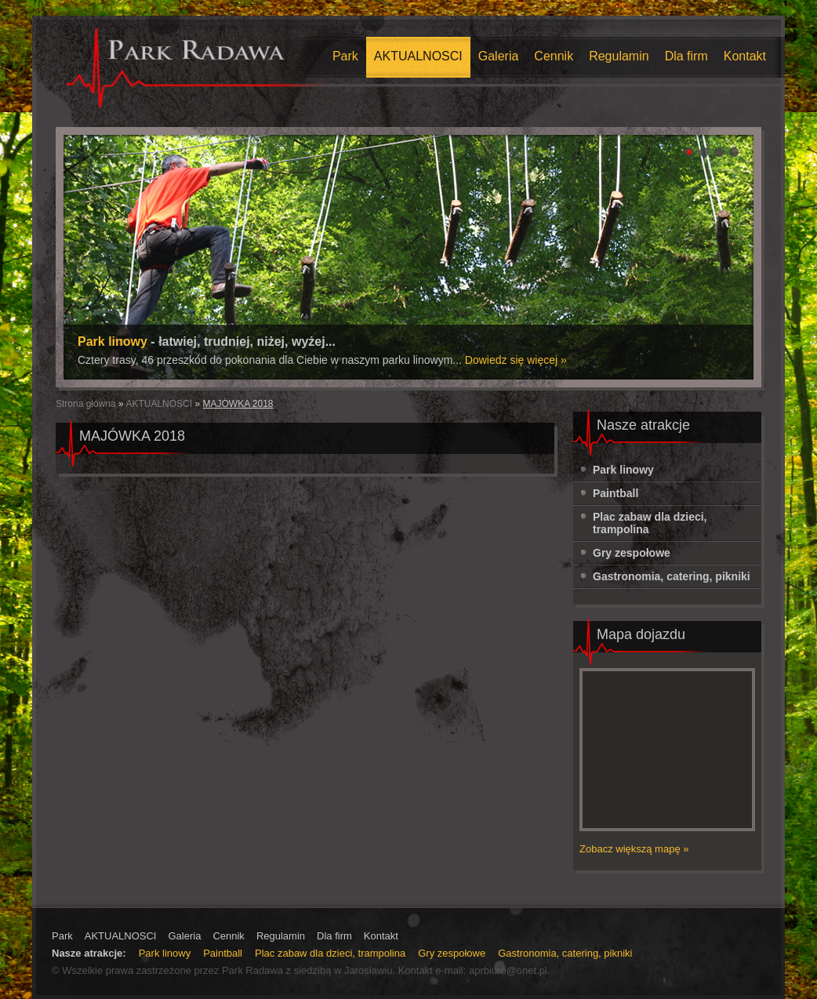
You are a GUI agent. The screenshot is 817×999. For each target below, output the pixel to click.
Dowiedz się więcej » (516, 360)
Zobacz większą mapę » (633, 849)
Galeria (498, 56)
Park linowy (623, 469)
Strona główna (87, 403)
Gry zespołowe (631, 553)
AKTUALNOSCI (418, 56)
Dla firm (686, 56)
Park (345, 56)
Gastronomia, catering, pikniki (671, 576)
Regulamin (618, 56)
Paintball (615, 493)
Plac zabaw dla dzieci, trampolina (650, 523)
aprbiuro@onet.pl (508, 970)
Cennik (553, 56)
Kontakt (745, 56)
